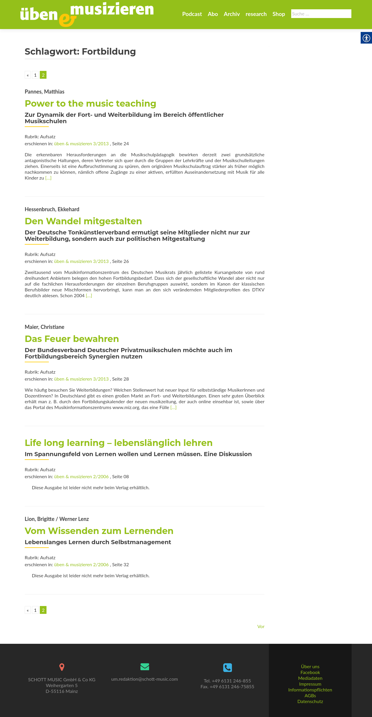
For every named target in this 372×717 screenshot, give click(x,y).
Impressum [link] (310, 683)
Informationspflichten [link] (310, 689)
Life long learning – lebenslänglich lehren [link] (119, 443)
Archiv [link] (232, 13)
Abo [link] (213, 13)
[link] (86, 14)
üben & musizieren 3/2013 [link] (81, 143)
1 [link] (35, 75)
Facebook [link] (310, 672)
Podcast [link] (192, 13)
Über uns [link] (310, 666)
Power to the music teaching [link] (90, 103)
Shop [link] (279, 13)
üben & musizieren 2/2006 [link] (81, 476)
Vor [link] (260, 626)
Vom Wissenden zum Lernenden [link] (99, 531)
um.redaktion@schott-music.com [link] (144, 679)
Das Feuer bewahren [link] (72, 339)
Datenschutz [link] (310, 701)
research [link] (256, 13)
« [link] (28, 75)
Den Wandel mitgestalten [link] (83, 221)
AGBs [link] (310, 695)
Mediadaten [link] (310, 678)
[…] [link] (48, 177)
